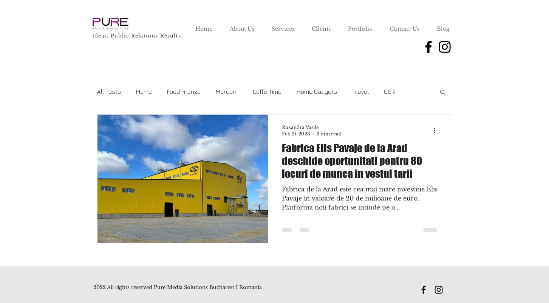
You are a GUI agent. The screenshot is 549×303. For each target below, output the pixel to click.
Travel (360, 91)
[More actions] (437, 130)
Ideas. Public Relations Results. (137, 36)
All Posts (109, 91)
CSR (389, 91)
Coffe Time (267, 91)
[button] (442, 92)
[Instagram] (445, 47)
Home (144, 91)
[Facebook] (428, 47)
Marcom (227, 91)
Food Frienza (184, 91)
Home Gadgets (317, 91)
